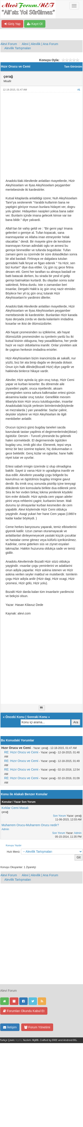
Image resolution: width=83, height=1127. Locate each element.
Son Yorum (59, 815)
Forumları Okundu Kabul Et (23, 1011)
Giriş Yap (12, 24)
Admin (5, 829)
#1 (78, 89)
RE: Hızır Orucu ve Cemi (21, 752)
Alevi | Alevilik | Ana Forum (40, 44)
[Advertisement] (41, 137)
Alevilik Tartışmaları (17, 48)
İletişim (10, 1027)
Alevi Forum (8, 44)
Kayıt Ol (34, 24)
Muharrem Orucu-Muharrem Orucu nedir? (30, 825)
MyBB (18, 1040)
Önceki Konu (15, 717)
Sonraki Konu (37, 717)
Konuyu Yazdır (13, 845)
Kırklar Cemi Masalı (15, 808)
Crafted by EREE (49, 1040)
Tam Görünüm (73, 66)
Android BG (70, 1040)
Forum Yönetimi (37, 1027)
